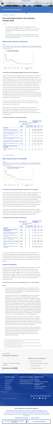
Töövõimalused (8, 381)
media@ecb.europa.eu (37, 368)
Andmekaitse (37, 379)
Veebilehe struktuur (5, 391)
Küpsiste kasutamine (35, 417)
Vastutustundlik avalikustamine (26, 383)
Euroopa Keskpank (9, 379)
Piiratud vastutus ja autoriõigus (26, 379)
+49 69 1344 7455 (36, 365)
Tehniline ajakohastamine (25, 381)
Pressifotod (7, 385)
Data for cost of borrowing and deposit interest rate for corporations (21, 72)
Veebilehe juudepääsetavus (40, 386)
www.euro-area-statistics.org (26, 272)
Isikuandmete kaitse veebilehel (41, 381)
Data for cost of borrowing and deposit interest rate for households (21, 189)
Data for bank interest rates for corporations (15, 117)
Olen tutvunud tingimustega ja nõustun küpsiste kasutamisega (14, 421)
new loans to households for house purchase (28, 28)
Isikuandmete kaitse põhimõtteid (21, 417)
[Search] (26, 3)
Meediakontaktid (8, 368)
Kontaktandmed (8, 387)
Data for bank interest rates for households (15, 217)
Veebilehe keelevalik (38, 388)
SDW (15, 275)
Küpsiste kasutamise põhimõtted (38, 384)
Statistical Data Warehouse (22, 270)
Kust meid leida (8, 389)
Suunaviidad (7, 383)
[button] (51, 1)
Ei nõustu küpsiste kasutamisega (39, 421)
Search (47, 3)
